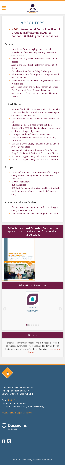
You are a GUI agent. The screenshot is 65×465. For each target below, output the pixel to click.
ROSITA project (18, 184)
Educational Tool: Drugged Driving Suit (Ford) (32, 124)
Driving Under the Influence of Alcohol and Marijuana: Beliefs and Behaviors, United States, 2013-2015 (33, 137)
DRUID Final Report (20, 181)
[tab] (38, 325)
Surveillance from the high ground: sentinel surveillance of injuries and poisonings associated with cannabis (34, 52)
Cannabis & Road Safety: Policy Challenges (31, 71)
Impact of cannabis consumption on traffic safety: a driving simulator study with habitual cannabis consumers (35, 175)
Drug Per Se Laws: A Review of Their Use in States (34, 153)
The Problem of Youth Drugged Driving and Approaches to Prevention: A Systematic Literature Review (34, 93)
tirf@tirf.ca (12, 400)
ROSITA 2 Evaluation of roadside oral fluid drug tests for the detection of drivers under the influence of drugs (35, 191)
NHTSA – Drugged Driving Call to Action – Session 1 (35, 156)
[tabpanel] (32, 302)
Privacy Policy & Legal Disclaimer (17, 412)
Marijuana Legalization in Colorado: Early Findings (34, 150)
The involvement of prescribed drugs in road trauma (35, 213)
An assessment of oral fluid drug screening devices (34, 87)
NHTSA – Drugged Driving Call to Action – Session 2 (35, 159)
